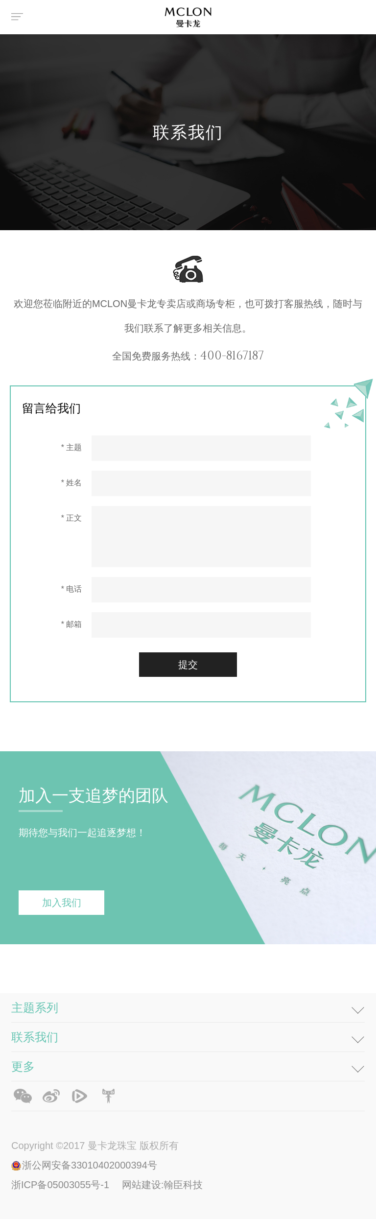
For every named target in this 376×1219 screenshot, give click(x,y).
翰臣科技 (183, 1184)
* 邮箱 (71, 624)
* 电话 (71, 589)
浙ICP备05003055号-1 (61, 1184)
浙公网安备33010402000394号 (89, 1165)
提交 (188, 664)
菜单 (18, 17)
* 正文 (71, 518)
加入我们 (61, 902)
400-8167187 (232, 355)
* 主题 (71, 447)
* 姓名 (71, 482)
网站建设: (143, 1184)
